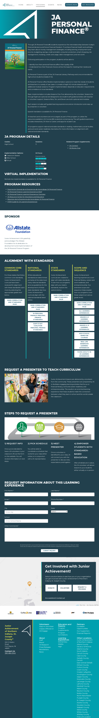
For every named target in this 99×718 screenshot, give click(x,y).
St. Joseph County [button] (84, 700)
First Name (9, 491)
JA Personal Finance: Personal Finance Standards (38, 316)
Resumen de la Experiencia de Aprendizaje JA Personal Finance (30, 199)
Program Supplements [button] (63, 629)
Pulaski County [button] (83, 698)
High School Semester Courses (84, 335)
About (29, 5)
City (6, 508)
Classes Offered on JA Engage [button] (46, 630)
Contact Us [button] (10, 651)
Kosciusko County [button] (84, 679)
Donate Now (71, 5)
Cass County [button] (81, 656)
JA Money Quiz (74, 148)
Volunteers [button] (44, 624)
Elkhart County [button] (83, 665)
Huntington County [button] (84, 674)
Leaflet (77, 605)
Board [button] (41, 642)
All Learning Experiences (84, 312)
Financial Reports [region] (83, 633)
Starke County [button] (82, 703)
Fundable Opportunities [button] (82, 628)
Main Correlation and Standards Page (14, 302)
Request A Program (82, 588)
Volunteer (64, 588)
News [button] (41, 652)
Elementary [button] (62, 642)
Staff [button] (41, 640)
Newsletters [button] (44, 649)
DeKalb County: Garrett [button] (83, 659)
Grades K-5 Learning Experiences (84, 319)
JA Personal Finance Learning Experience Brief (24, 192)
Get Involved (88, 5)
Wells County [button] (82, 710)
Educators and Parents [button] (64, 625)
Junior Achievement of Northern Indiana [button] (85, 641)
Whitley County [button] (83, 714)
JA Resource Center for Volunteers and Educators (25, 197)
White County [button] (82, 712)
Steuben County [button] (83, 705)
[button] (32, 5)
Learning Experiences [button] (63, 639)
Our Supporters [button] (83, 631)
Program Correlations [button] (62, 634)
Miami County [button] (82, 689)
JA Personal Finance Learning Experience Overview (26, 194)
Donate (51, 588)
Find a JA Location (84, 717)
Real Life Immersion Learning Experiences (84, 345)
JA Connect (73, 146)
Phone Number (57, 499)
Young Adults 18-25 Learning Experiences (84, 354)
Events (51, 5)
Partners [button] (81, 624)
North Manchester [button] (84, 696)
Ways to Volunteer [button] (46, 626)
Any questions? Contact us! (55, 598)
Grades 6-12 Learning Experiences (84, 327)
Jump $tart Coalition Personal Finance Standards (38, 327)
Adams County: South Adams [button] (82, 650)
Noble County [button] (82, 693)
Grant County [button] (82, 670)
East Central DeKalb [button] (84, 663)
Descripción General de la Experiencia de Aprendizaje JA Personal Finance (34, 189)
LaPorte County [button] (83, 684)
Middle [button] (60, 644)
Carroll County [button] (82, 653)
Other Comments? (11, 526)
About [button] (42, 638)
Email (7, 499)
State (53, 508)
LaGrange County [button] (83, 681)
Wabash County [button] (83, 707)
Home (20, 5)
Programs (40, 5)
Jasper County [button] (82, 677)
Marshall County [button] (83, 686)
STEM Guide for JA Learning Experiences (22, 202)
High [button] (60, 646)
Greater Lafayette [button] (84, 672)
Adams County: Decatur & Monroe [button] (84, 645)
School (7, 517)
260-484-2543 (10, 653)
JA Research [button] (44, 645)
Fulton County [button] (82, 667)
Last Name (55, 491)
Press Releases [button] (45, 647)
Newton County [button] (83, 691)
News (59, 5)
